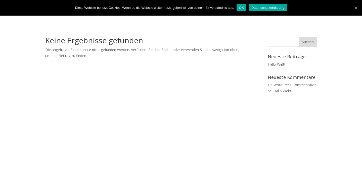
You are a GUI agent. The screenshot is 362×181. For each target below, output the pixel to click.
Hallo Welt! (276, 64)
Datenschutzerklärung (267, 8)
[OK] (355, 7)
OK (241, 8)
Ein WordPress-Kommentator (292, 84)
